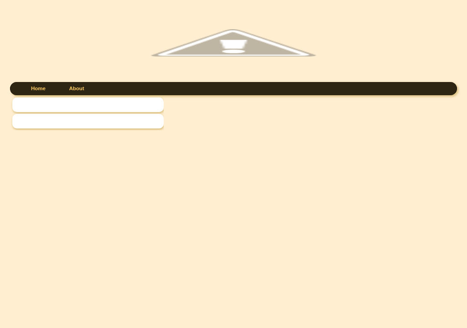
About (76, 88)
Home (38, 88)
